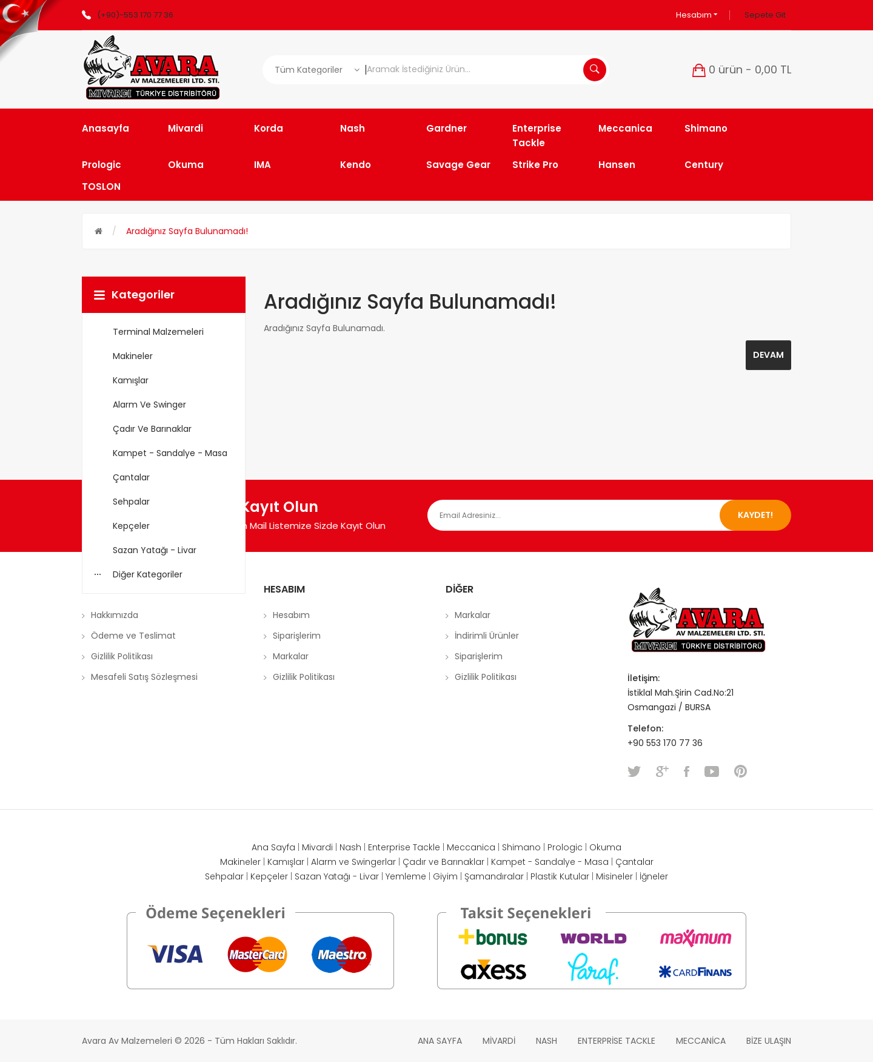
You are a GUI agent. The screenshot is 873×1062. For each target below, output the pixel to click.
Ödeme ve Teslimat (133, 636)
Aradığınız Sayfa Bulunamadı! (187, 231)
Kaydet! (755, 515)
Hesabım (697, 15)
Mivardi (317, 847)
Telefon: (646, 728)
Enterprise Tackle (404, 847)
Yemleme (406, 876)
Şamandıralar (494, 876)
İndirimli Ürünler (487, 636)
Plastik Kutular (559, 876)
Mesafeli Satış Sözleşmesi (144, 677)
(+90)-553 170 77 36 (135, 15)
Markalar (291, 656)
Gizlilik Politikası (122, 656)
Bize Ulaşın (768, 1041)
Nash (350, 847)
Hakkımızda (114, 615)
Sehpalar (224, 876)
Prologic (565, 847)
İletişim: (643, 678)
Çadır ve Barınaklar (443, 862)
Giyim (445, 876)
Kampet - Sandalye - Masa (550, 862)
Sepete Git (765, 15)
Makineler (240, 862)
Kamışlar (285, 862)
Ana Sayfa (273, 847)
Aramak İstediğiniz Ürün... (594, 69)
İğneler (654, 876)
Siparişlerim (297, 636)
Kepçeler (269, 876)
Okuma (605, 847)
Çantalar (634, 862)
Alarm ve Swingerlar (353, 862)
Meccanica (471, 847)
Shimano (521, 847)
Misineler (614, 876)
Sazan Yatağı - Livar (337, 876)
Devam (768, 355)
